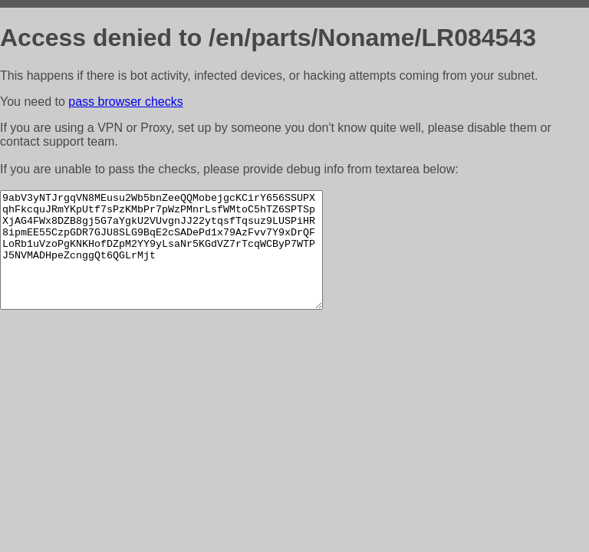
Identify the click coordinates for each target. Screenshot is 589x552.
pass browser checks (125, 101)
